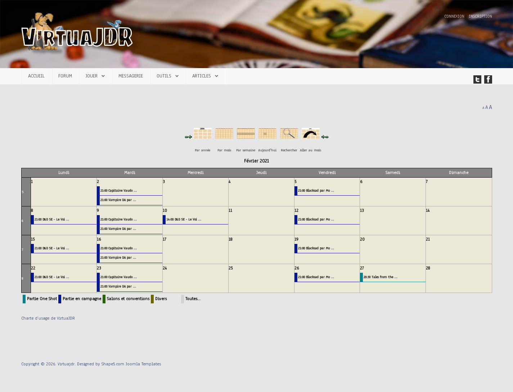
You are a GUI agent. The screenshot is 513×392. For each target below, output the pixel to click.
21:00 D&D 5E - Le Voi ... (52, 219)
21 (428, 239)
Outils (164, 75)
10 (165, 210)
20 (362, 239)
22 (33, 268)
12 (296, 210)
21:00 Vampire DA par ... (118, 199)
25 (231, 268)
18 (230, 239)
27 (362, 268)
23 (99, 268)
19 (296, 239)
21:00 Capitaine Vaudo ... (118, 190)
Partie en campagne (82, 299)
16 (99, 239)
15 (33, 239)
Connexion (455, 16)
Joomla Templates (143, 364)
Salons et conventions (128, 299)
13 (362, 210)
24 (165, 268)
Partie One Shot (42, 299)
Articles (201, 75)
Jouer (92, 75)
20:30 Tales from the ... (380, 277)
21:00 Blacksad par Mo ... (316, 190)
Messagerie (130, 75)
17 (164, 239)
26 (296, 268)
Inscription (480, 16)
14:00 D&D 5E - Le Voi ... (183, 219)
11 (230, 210)
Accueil (36, 75)
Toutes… (193, 299)
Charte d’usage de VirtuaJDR (48, 318)
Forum (65, 75)
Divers (161, 299)
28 (428, 268)
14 (427, 210)
